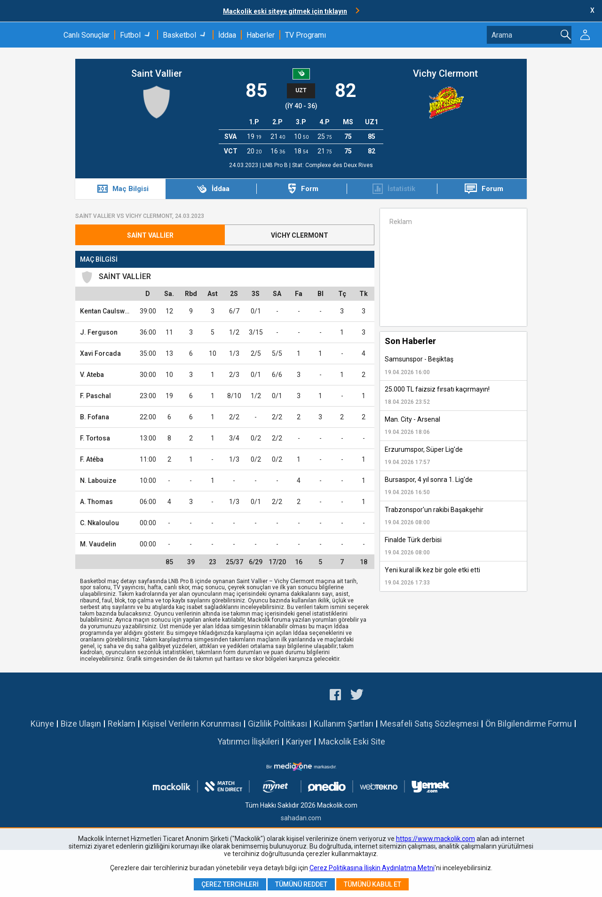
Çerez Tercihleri (230, 884)
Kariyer (299, 741)
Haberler (260, 35)
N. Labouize (98, 480)
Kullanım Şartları (343, 724)
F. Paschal (95, 396)
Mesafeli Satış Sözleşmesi (429, 724)
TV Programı (305, 35)
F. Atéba (91, 459)
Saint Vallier (156, 73)
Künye (42, 724)
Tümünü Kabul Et (372, 884)
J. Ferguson (99, 332)
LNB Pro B (275, 165)
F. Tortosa (95, 438)
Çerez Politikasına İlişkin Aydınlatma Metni (372, 868)
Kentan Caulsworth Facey (118, 311)
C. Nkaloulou (99, 523)
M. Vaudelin (98, 544)
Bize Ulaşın (81, 724)
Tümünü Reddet (301, 884)
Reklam (121, 724)
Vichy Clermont (445, 73)
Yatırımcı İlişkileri (248, 741)
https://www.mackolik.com (435, 838)
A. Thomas (96, 501)
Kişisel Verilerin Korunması (191, 724)
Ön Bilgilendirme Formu (528, 724)
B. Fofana (94, 417)
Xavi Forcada (100, 353)
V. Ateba (92, 374)
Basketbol (179, 35)
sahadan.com (301, 818)
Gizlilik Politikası (277, 724)
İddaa (227, 35)
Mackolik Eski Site (351, 741)
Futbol (130, 35)
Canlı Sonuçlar (86, 35)
